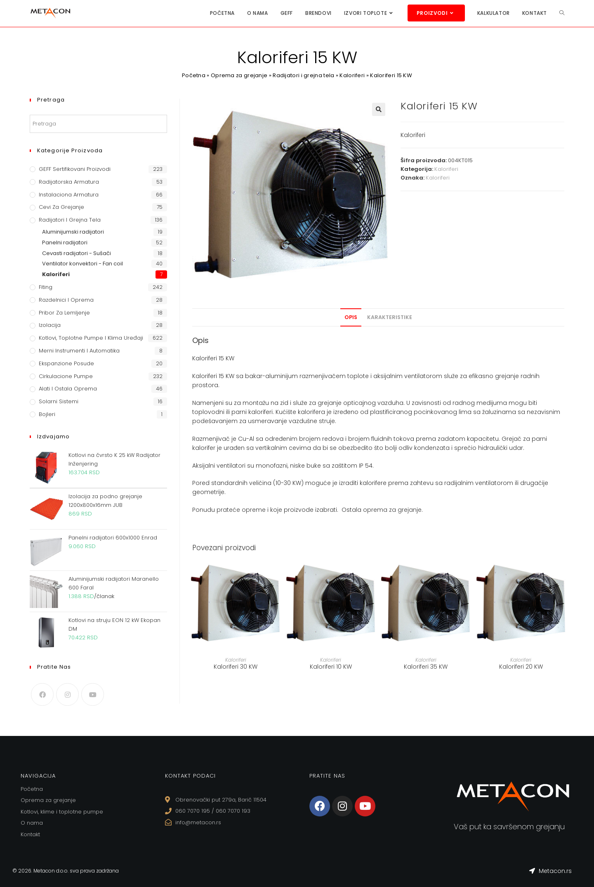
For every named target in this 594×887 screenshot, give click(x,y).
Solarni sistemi (58, 401)
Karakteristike (389, 317)
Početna (193, 75)
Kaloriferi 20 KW (521, 666)
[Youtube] (92, 694)
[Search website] (561, 13)
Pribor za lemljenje (64, 313)
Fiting (45, 287)
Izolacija (50, 325)
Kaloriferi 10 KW (331, 666)
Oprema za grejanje (238, 75)
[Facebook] (42, 694)
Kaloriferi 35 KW (426, 666)
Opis (350, 317)
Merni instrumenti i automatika (79, 351)
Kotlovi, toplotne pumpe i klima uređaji (91, 338)
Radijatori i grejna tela (304, 75)
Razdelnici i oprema (66, 300)
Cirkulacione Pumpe (66, 376)
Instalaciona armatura (69, 195)
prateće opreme (241, 510)
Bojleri (47, 414)
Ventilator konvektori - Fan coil (82, 263)
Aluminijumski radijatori (73, 232)
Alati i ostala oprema (68, 389)
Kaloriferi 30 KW (235, 666)
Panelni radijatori (64, 242)
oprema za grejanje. (393, 510)
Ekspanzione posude (66, 363)
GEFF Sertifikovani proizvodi (75, 169)
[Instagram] (67, 694)
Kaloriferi (352, 75)
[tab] (350, 317)
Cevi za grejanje (61, 207)
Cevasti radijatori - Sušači (76, 253)
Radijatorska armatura (69, 182)
